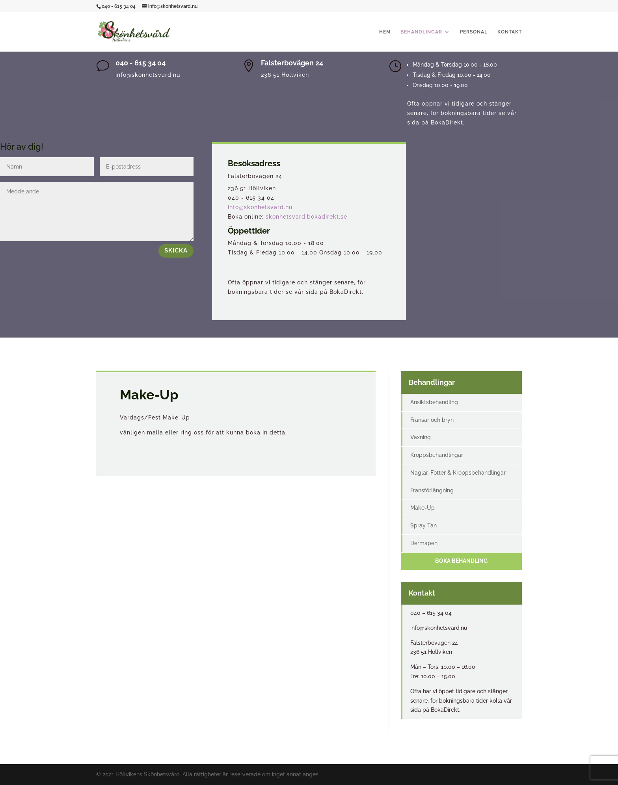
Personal (474, 32)
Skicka (176, 250)
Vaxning (420, 437)
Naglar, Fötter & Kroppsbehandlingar (458, 473)
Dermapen (423, 543)
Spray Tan (423, 525)
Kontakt (509, 32)
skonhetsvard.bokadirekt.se (306, 216)
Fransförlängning (432, 490)
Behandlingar (421, 32)
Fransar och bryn (432, 420)
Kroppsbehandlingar (436, 455)
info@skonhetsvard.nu (260, 207)
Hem (385, 32)
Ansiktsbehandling (434, 402)
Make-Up (422, 508)
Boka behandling (461, 561)
